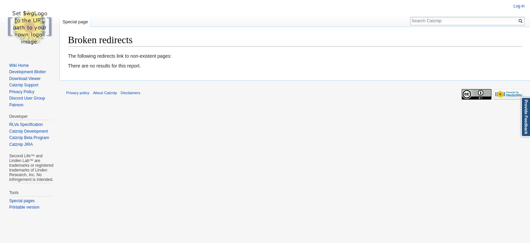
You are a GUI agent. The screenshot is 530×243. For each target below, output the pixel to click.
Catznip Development (28, 131)
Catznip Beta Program (29, 137)
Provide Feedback (526, 117)
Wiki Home (19, 65)
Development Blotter (27, 72)
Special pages (21, 200)
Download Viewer (25, 78)
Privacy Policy (21, 91)
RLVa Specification (26, 124)
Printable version (24, 207)
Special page (75, 21)
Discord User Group (27, 98)
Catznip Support (23, 85)
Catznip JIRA (21, 144)
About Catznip (105, 93)
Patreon (16, 105)
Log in (519, 6)
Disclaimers (130, 93)
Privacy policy (77, 93)
